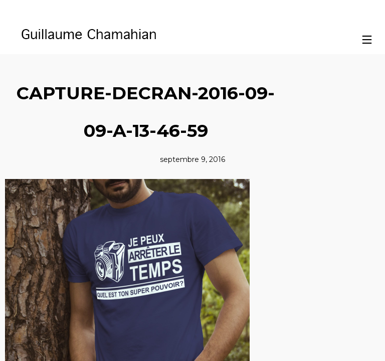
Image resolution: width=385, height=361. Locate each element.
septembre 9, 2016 (192, 159)
